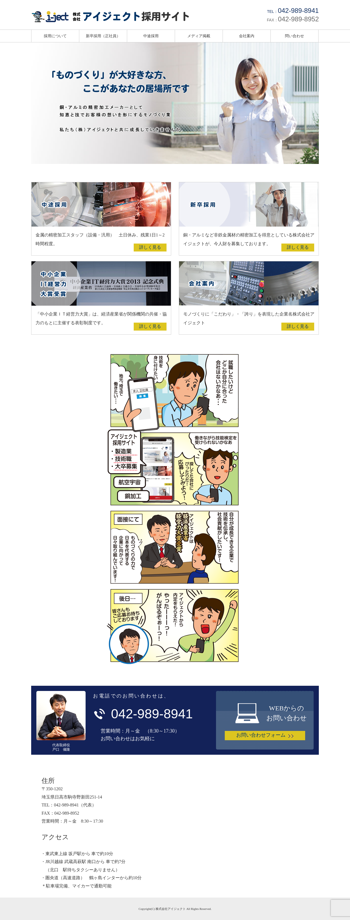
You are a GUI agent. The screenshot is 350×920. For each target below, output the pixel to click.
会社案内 (246, 36)
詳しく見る (150, 247)
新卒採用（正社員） (103, 36)
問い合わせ (294, 36)
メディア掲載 (198, 36)
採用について (55, 36)
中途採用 (151, 36)
